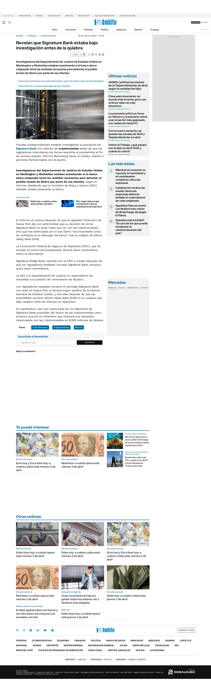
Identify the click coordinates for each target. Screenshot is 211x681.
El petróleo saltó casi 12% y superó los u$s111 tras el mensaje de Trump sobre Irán (136, 461)
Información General (101, 645)
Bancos (78, 327)
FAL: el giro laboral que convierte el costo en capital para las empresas (89, 204)
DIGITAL (75, 659)
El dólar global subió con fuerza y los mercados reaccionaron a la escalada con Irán (37, 613)
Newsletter (204, 29)
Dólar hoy (69, 16)
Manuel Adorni (84, 16)
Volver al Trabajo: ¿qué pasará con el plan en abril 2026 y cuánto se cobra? (127, 148)
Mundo (37, 645)
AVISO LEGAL (95, 650)
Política (104, 29)
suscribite (196, 22)
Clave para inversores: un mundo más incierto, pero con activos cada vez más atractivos (61, 81)
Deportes (52, 645)
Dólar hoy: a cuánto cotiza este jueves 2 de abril (126, 597)
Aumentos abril (54, 16)
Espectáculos (141, 645)
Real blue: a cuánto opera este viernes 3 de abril (80, 464)
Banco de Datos (115, 640)
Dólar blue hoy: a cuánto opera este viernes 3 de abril (44, 86)
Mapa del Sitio (24, 650)
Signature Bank (26, 148)
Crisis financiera (48, 36)
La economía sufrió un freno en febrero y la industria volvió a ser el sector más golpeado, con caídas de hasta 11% (127, 118)
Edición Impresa (73, 645)
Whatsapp (52, 630)
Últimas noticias (42, 640)
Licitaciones (157, 650)
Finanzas (88, 29)
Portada (21, 640)
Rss (177, 645)
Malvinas (39, 16)
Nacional (21, 645)
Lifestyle (185, 640)
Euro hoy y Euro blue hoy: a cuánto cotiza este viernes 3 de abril (35, 466)
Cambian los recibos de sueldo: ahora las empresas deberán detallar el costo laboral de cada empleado (130, 194)
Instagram (30, 630)
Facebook (24, 630)
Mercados (137, 640)
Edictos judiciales (119, 650)
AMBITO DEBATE (131, 659)
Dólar (55, 29)
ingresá (205, 22)
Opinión (138, 29)
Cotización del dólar (128, 16)
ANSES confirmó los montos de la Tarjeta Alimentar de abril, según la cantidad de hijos (128, 85)
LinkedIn (38, 630)
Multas (140, 650)
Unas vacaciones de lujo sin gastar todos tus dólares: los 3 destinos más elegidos (80, 599)
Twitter (17, 630)
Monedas (112, 288)
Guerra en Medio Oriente (104, 16)
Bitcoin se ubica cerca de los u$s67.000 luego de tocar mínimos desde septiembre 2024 (137, 441)
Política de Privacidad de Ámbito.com (60, 650)
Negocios (121, 29)
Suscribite (90, 342)
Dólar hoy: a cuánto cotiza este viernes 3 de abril (44, 202)
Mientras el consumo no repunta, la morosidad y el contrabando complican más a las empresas (130, 176)
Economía (71, 29)
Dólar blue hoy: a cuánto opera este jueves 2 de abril (80, 615)
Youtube (45, 630)
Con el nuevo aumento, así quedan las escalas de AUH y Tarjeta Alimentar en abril (126, 134)
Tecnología (162, 645)
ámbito (19, 36)
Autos (123, 645)
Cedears (144, 288)
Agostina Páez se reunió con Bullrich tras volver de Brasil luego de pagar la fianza (130, 210)
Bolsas (121, 288)
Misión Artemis (25, 16)
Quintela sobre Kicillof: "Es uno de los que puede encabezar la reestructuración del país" (131, 226)
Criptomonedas (61, 327)
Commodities (132, 288)
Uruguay (154, 29)
